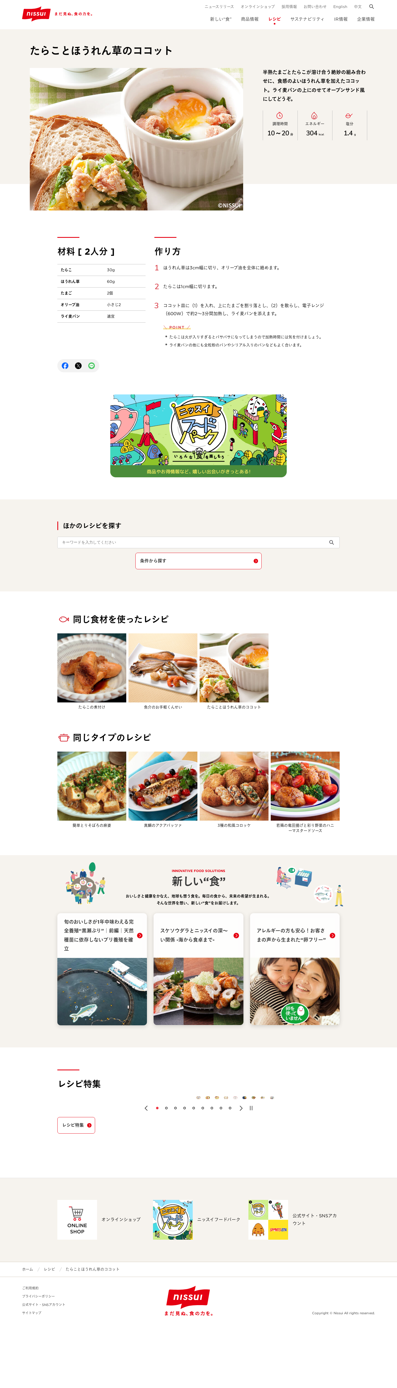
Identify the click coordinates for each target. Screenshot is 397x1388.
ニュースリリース (219, 6)
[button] (146, 1171)
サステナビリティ (307, 19)
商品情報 (250, 19)
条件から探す (153, 560)
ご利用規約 (30, 1352)
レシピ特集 (73, 1188)
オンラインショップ (258, 6)
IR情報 (341, 19)
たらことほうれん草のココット (93, 1333)
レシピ (274, 19)
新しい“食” (221, 19)
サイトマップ (31, 1376)
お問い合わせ (315, 6)
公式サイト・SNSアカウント (43, 1368)
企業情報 (366, 19)
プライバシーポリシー (38, 1360)
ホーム (27, 1333)
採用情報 (289, 6)
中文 (358, 6)
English (340, 6)
